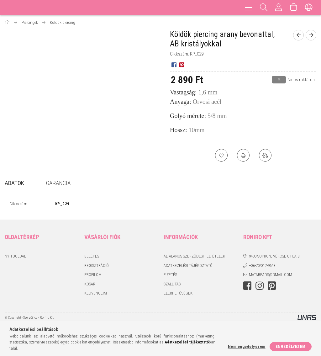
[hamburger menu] (248, 7)
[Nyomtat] (243, 155)
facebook (247, 287)
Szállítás (172, 285)
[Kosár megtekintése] (293, 7)
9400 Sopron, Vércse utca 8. (274, 257)
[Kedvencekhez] (221, 155)
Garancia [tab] (58, 183)
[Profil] (278, 7)
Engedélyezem (291, 346)
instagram (259, 287)
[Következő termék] (311, 35)
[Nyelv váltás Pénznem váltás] (308, 7)
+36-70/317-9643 (262, 266)
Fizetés (170, 276)
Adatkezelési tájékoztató (188, 266)
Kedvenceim (95, 294)
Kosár (89, 285)
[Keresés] (263, 7)
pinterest (272, 287)
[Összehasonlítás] (265, 155)
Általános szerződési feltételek (194, 257)
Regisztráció (96, 266)
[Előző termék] (298, 35)
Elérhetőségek (178, 294)
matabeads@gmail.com (270, 276)
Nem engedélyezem (247, 346)
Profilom (93, 276)
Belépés (91, 257)
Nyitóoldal (15, 257)
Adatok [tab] (14, 183)
